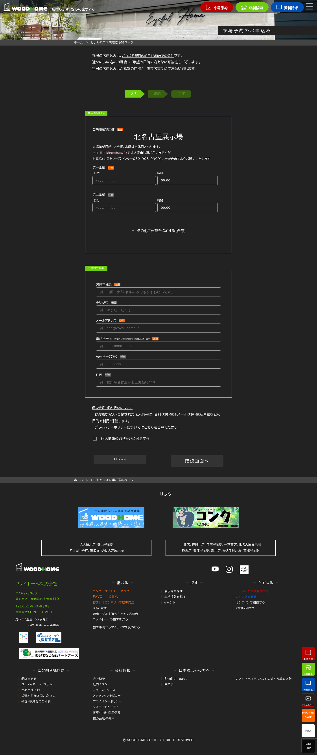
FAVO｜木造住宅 (105, 596)
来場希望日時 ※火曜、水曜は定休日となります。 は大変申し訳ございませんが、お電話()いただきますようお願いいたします (151, 152)
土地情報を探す (175, 596)
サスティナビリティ (105, 706)
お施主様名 (104, 284)
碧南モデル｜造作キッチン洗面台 (115, 613)
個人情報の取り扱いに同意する (124, 438)
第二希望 (98, 194)
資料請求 (308, 684)
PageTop (308, 746)
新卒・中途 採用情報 (107, 712)
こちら (149, 427)
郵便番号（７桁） (106, 356)
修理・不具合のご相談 (36, 701)
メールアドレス (106, 320)
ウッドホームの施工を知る (110, 619)
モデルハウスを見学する (252, 591)
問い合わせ (308, 700)
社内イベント (101, 684)
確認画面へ (197, 461)
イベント (169, 602)
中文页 (169, 684)
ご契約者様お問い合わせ (38, 695)
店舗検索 (308, 669)
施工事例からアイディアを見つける (116, 627)
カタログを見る (246, 596)
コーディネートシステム (37, 684)
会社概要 (99, 678)
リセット (120, 459)
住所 (99, 374)
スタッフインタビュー (107, 695)
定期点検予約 (30, 689)
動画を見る (29, 678)
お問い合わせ (245, 608)
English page (176, 678)
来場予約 (308, 653)
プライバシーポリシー (107, 701)
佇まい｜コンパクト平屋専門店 (114, 602)
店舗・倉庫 (100, 608)
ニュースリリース (104, 689)
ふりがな (102, 302)
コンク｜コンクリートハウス (111, 591)
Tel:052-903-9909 (32, 606)
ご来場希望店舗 (103, 129)
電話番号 (123, 338)
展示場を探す (173, 591)
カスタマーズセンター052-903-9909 (131, 158)
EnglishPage (308, 715)
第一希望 (98, 167)
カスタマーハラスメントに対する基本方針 (264, 678)
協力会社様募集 (104, 718)
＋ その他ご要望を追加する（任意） (158, 230)
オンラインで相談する (250, 602)
